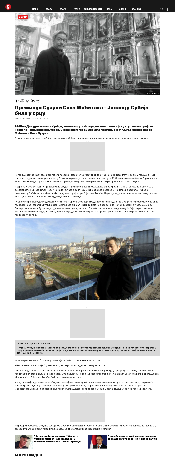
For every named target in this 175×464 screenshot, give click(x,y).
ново (35, 9)
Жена (109, 9)
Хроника (136, 9)
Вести (49, 9)
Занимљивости (93, 9)
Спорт (122, 9)
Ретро (77, 9)
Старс (63, 9)
